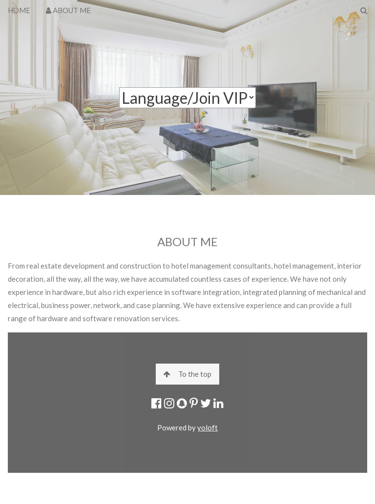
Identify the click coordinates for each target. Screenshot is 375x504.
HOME (19, 10)
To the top (187, 373)
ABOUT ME (68, 10)
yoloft (207, 427)
